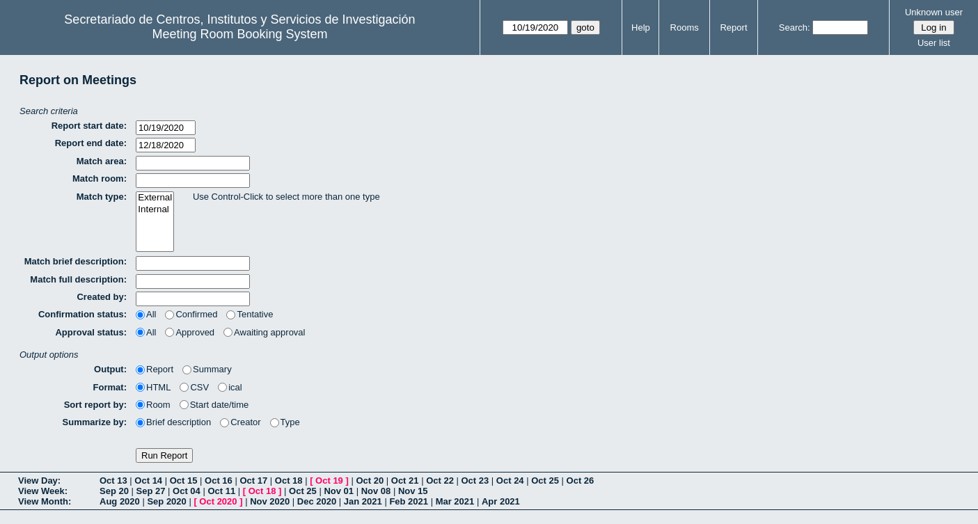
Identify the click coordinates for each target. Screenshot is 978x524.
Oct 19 (329, 480)
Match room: (99, 178)
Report (733, 27)
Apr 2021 (501, 501)
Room (153, 404)
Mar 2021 (455, 501)
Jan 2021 (363, 501)
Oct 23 (475, 480)
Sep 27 (151, 491)
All (146, 314)
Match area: (102, 161)
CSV (194, 387)
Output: (110, 369)
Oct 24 (510, 480)
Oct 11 (221, 491)
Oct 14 (148, 480)
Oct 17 (253, 480)
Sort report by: (95, 404)
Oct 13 (113, 480)
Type (285, 422)
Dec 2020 (316, 501)
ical (230, 387)
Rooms (684, 27)
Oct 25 (545, 480)
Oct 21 (405, 480)
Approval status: (91, 332)
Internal (154, 210)
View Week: (43, 491)
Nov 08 (376, 491)
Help (640, 27)
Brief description (173, 422)
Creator (240, 422)
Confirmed (191, 314)
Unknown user (934, 12)
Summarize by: (95, 422)
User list (933, 43)
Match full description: (78, 279)
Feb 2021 (408, 501)
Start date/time (214, 404)
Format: (110, 387)
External (154, 198)
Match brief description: (75, 261)
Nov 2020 (270, 501)
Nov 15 (413, 491)
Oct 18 (289, 480)
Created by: (102, 297)
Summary (207, 369)
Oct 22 (440, 480)
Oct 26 (580, 480)
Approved (189, 332)
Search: (794, 27)
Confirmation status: (82, 314)
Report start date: (89, 125)
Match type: (102, 196)
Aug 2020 (120, 501)
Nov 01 (339, 491)
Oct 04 (186, 491)
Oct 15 (184, 480)
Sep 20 (114, 491)
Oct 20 (370, 480)
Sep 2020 (166, 501)
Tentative (249, 314)
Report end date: (91, 143)
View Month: (44, 501)
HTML (153, 387)
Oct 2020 (218, 501)
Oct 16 (218, 480)
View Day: (39, 480)
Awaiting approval (264, 332)
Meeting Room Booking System (239, 34)
